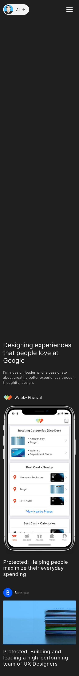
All (18, 9)
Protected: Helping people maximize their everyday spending (35, 568)
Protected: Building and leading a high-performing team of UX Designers (35, 657)
